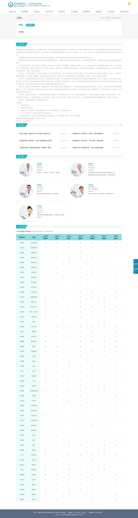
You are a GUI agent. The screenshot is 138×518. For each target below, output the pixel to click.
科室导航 (108, 18)
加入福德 (111, 12)
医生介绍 (49, 12)
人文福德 (74, 12)
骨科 (119, 18)
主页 (103, 18)
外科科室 (114, 18)
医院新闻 (86, 12)
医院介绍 (12, 12)
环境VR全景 (124, 12)
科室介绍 (62, 12)
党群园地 (98, 12)
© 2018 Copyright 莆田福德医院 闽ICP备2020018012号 (69, 514)
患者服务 (25, 12)
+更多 (120, 125)
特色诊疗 (37, 12)
